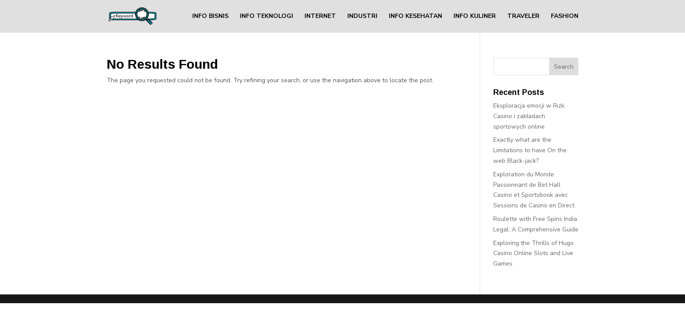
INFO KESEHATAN (415, 16)
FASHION (564, 16)
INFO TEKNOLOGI (266, 16)
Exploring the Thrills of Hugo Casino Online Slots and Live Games (533, 253)
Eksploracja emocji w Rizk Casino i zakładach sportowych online (528, 116)
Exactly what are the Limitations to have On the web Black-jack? (530, 150)
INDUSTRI (362, 16)
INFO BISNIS (210, 16)
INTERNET (320, 16)
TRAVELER (523, 16)
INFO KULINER (474, 16)
